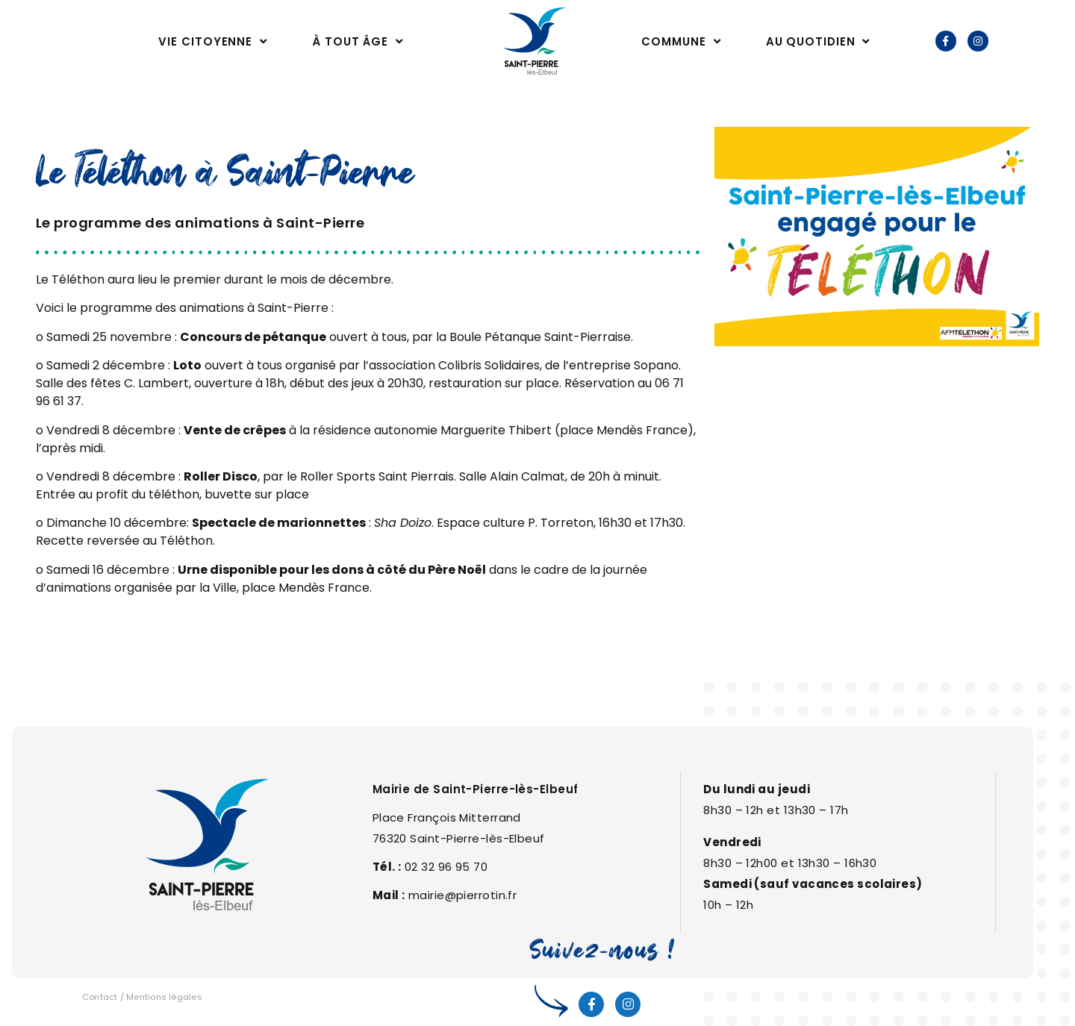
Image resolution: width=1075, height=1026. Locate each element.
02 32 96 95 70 (446, 867)
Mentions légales (164, 997)
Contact (100, 997)
